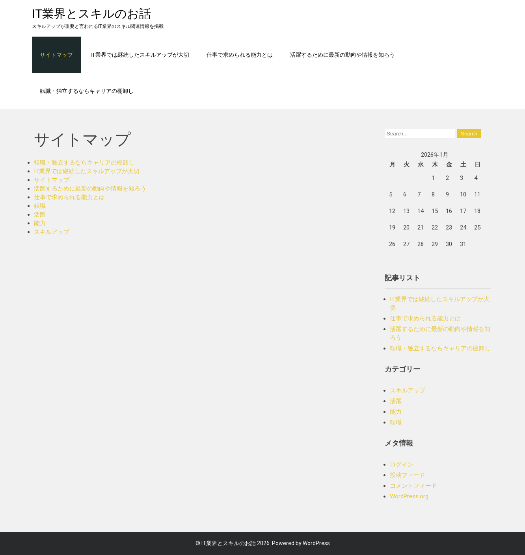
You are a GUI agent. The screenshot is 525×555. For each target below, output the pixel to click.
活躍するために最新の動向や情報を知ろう (342, 54)
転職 (40, 205)
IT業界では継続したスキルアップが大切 (139, 54)
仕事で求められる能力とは (240, 54)
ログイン (401, 464)
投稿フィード (407, 475)
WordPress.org (409, 496)
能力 (40, 223)
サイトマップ (56, 54)
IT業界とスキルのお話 (91, 13)
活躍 (40, 214)
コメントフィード (413, 485)
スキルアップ (51, 231)
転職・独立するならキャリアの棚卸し (87, 90)
